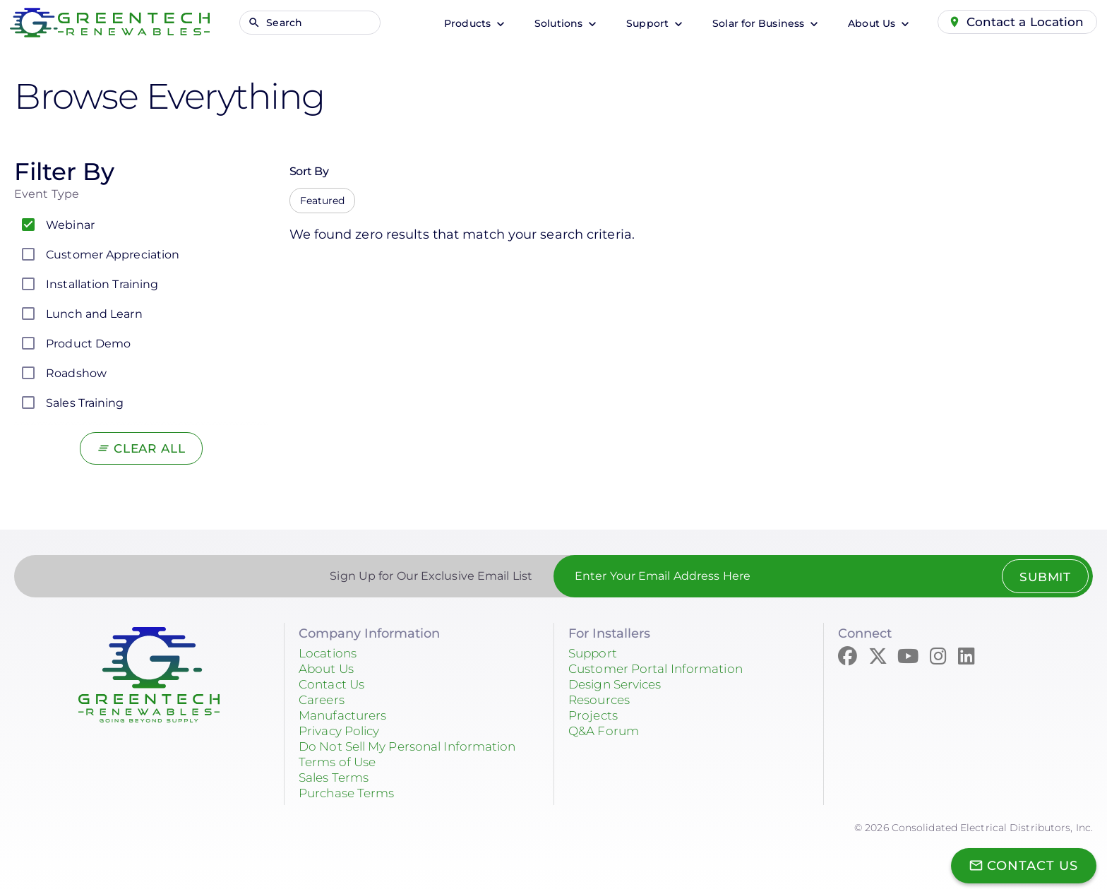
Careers (323, 700)
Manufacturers (346, 715)
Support (643, 23)
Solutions (554, 23)
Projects (594, 715)
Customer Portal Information (660, 669)
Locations (330, 653)
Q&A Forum (605, 731)
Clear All (149, 448)
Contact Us (334, 684)
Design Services (619, 684)
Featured (322, 200)
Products (464, 23)
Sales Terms (337, 777)
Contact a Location (1023, 22)
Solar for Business (754, 23)
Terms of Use (340, 762)
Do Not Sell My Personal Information (416, 746)
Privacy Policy (343, 731)
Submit (1042, 577)
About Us (868, 23)
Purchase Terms (350, 793)
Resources (601, 700)
